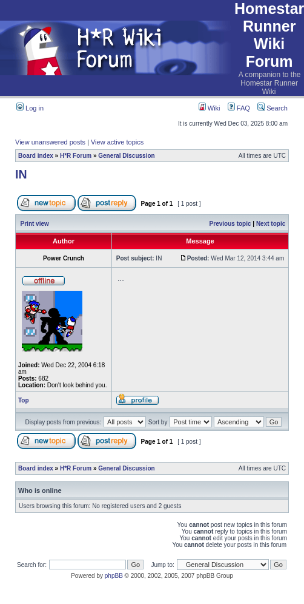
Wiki (209, 108)
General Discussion (126, 155)
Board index (35, 155)
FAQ (239, 108)
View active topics (117, 142)
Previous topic (230, 223)
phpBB (114, 575)
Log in (30, 108)
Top (23, 400)
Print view (35, 223)
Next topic (270, 223)
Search (272, 108)
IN (21, 174)
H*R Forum (75, 155)
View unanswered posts (50, 142)
